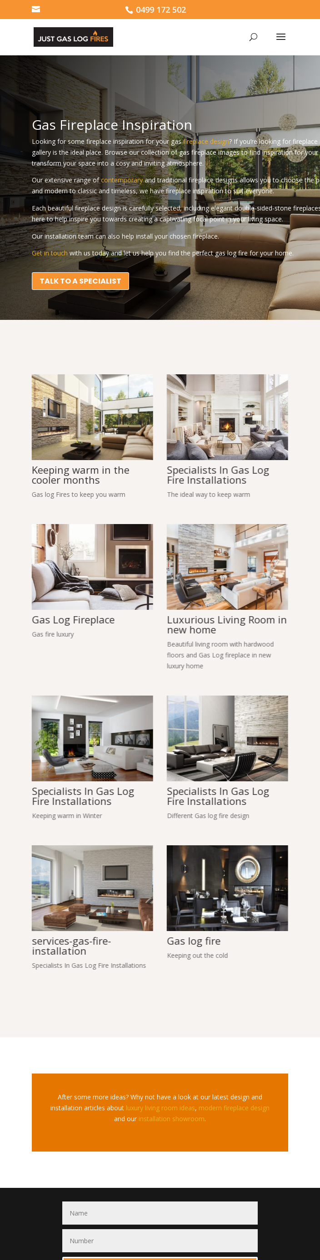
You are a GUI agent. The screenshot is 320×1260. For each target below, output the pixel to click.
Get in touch (50, 253)
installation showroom (172, 1118)
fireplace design (206, 141)
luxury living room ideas (160, 1107)
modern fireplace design (233, 1107)
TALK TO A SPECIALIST (80, 281)
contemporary (122, 180)
